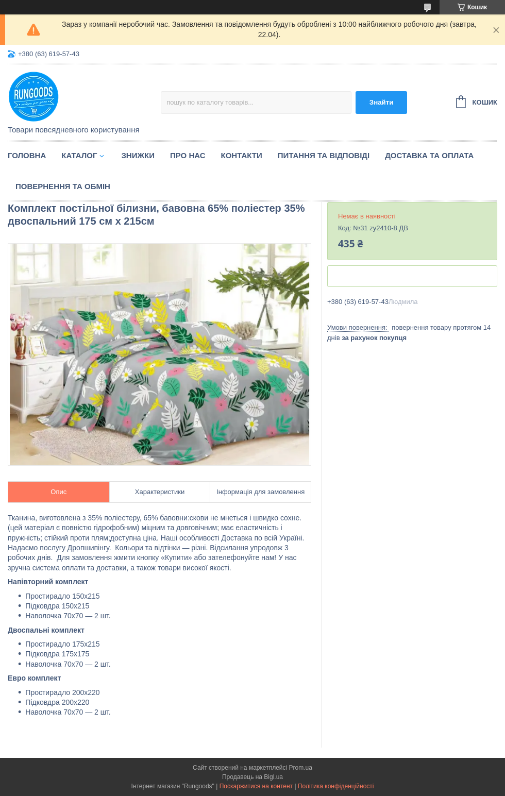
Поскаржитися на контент (256, 786)
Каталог (79, 155)
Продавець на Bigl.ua (252, 777)
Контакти (241, 155)
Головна (27, 155)
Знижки (138, 155)
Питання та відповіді (323, 155)
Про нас (188, 155)
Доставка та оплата (429, 155)
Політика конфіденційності (336, 786)
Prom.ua (300, 767)
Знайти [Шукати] (381, 102)
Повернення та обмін (62, 186)
